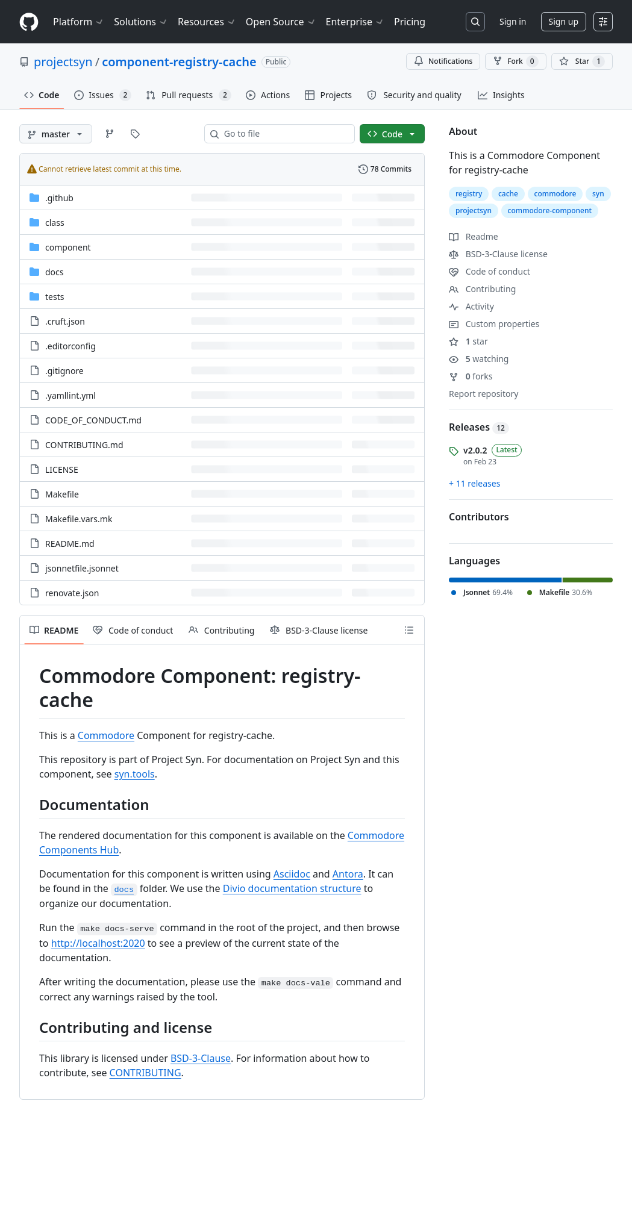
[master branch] (55, 133)
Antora (348, 874)
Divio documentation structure (292, 888)
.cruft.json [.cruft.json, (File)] (65, 321)
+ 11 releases (474, 483)
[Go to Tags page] (135, 133)
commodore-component (550, 210)
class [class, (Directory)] (54, 222)
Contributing (482, 289)
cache (508, 194)
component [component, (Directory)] (68, 247)
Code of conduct (489, 271)
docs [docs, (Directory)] (54, 272)
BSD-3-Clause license (498, 254)
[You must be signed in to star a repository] (582, 61)
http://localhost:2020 (98, 943)
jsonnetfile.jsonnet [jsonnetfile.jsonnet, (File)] (82, 568)
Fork (515, 61)
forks (471, 376)
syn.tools (134, 774)
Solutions (141, 21)
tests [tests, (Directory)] (54, 296)
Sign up (563, 21)
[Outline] (409, 630)
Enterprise (355, 21)
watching (478, 358)
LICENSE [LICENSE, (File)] (61, 469)
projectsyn (63, 62)
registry (468, 194)
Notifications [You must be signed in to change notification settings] (443, 61)
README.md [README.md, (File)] (70, 543)
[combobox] (284, 134)
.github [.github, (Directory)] (59, 198)
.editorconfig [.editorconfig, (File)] (70, 346)
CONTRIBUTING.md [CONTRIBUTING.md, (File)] (84, 445)
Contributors (479, 516)
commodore (555, 194)
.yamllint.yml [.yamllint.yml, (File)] (70, 395)
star (468, 341)
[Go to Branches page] (109, 133)
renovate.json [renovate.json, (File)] (72, 593)
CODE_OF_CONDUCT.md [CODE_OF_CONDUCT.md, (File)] (93, 420)
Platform (78, 21)
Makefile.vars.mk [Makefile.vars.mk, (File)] (78, 519)
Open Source (281, 21)
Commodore (106, 735)
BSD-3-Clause (201, 1058)
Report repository (483, 393)
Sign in (512, 21)
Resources (207, 21)
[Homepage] (29, 22)
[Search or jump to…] (475, 22)
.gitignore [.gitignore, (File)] (64, 370)
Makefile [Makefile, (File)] (62, 494)
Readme (473, 236)
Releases (479, 427)
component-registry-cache (179, 62)
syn (598, 194)
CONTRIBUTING (145, 1072)
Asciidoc (292, 874)
